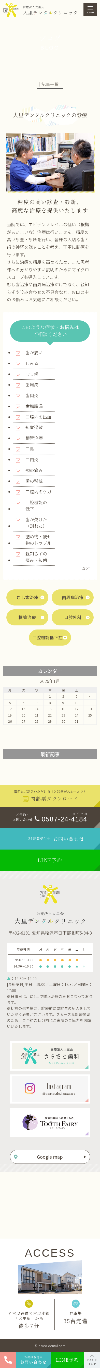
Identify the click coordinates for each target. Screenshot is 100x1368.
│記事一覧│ (50, 84)
